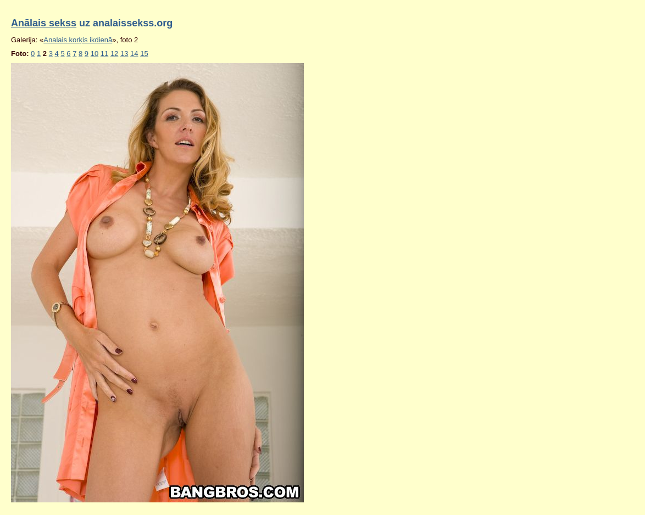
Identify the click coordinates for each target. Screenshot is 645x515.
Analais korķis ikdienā (77, 40)
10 (94, 53)
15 (144, 53)
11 (104, 53)
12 (114, 53)
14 (134, 53)
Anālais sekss (43, 23)
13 (124, 53)
